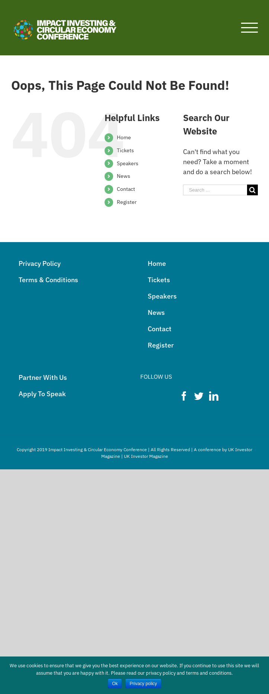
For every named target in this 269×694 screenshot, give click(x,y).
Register (127, 202)
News (123, 176)
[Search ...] (215, 190)
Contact (126, 189)
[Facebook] (184, 396)
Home (124, 137)
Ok (115, 683)
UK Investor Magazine (146, 456)
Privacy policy (143, 683)
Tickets (125, 150)
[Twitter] (199, 396)
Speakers (127, 163)
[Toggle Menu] (249, 28)
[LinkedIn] (213, 396)
